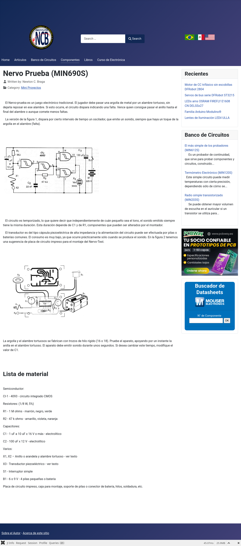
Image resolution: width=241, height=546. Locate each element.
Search (134, 38)
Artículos (20, 60)
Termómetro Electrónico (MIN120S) (208, 172)
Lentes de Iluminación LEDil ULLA (207, 118)
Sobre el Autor (11, 533)
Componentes (70, 60)
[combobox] (103, 38)
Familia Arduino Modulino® (203, 112)
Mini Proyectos (31, 87)
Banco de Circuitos (43, 60)
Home (6, 60)
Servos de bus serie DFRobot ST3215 (209, 95)
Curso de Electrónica (111, 60)
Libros (88, 60)
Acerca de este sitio (36, 533)
